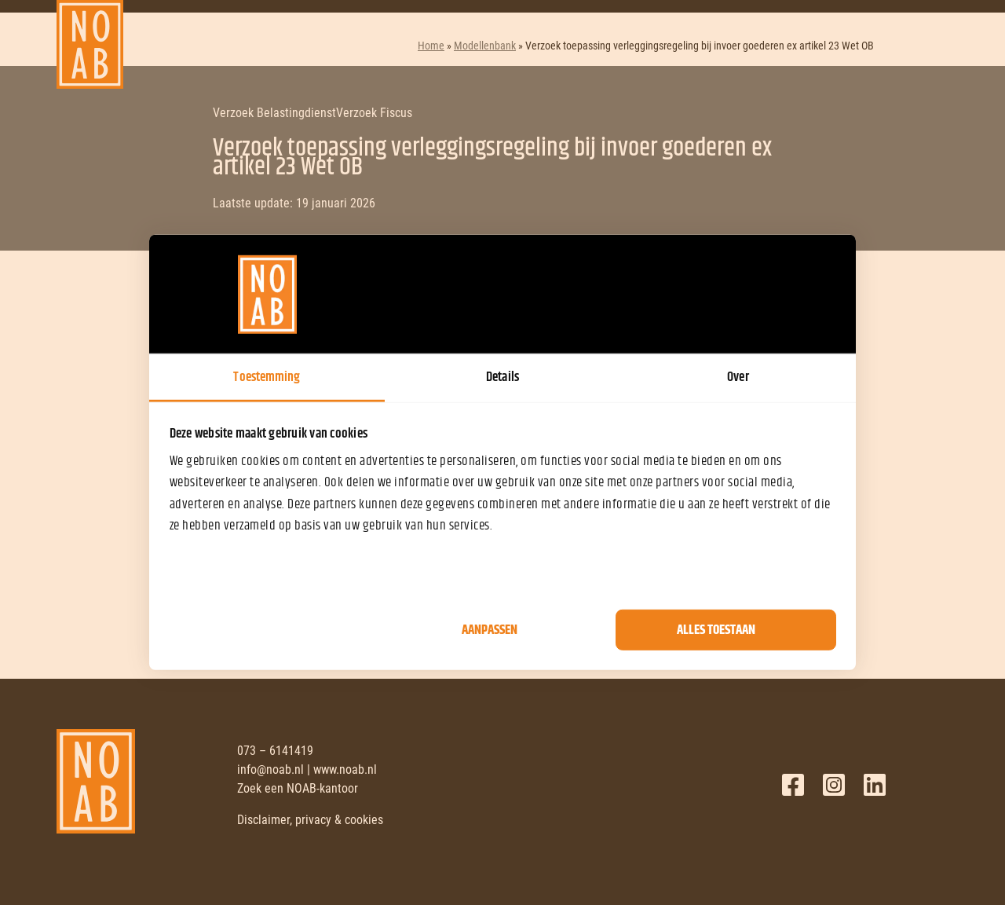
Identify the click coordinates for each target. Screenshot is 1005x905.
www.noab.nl (345, 769)
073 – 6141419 (275, 750)
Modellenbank (485, 45)
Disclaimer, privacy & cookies (310, 819)
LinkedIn (874, 784)
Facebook (793, 784)
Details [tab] (502, 377)
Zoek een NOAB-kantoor (297, 788)
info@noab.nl (270, 769)
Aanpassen (489, 630)
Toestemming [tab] (266, 377)
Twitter (833, 784)
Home (431, 45)
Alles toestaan (716, 630)
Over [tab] (737, 377)
